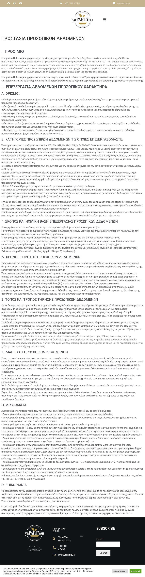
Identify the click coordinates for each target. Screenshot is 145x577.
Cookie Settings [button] (119, 571)
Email (100, 539)
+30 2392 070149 (72, 3)
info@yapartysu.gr (123, 3)
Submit (103, 553)
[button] (104, 20)
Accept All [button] (135, 571)
